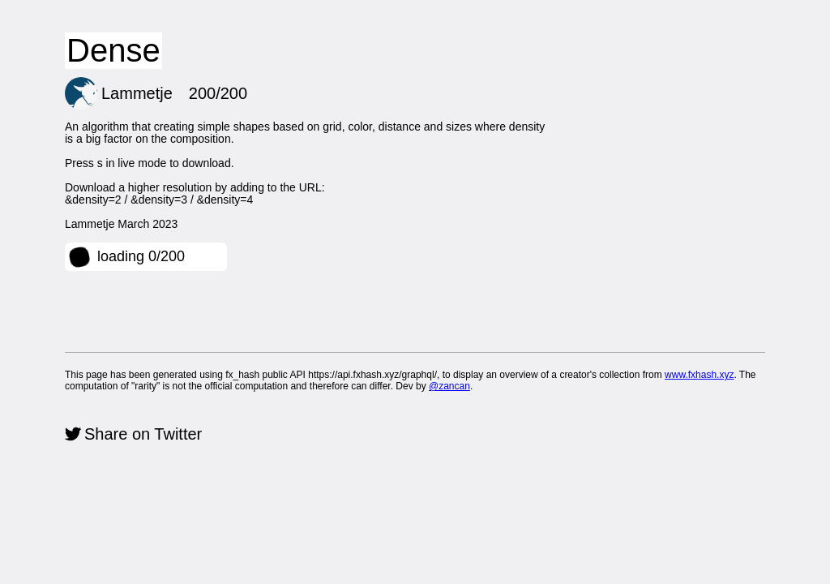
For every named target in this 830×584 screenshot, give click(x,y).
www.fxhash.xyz (699, 374)
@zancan (449, 386)
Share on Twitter (143, 434)
